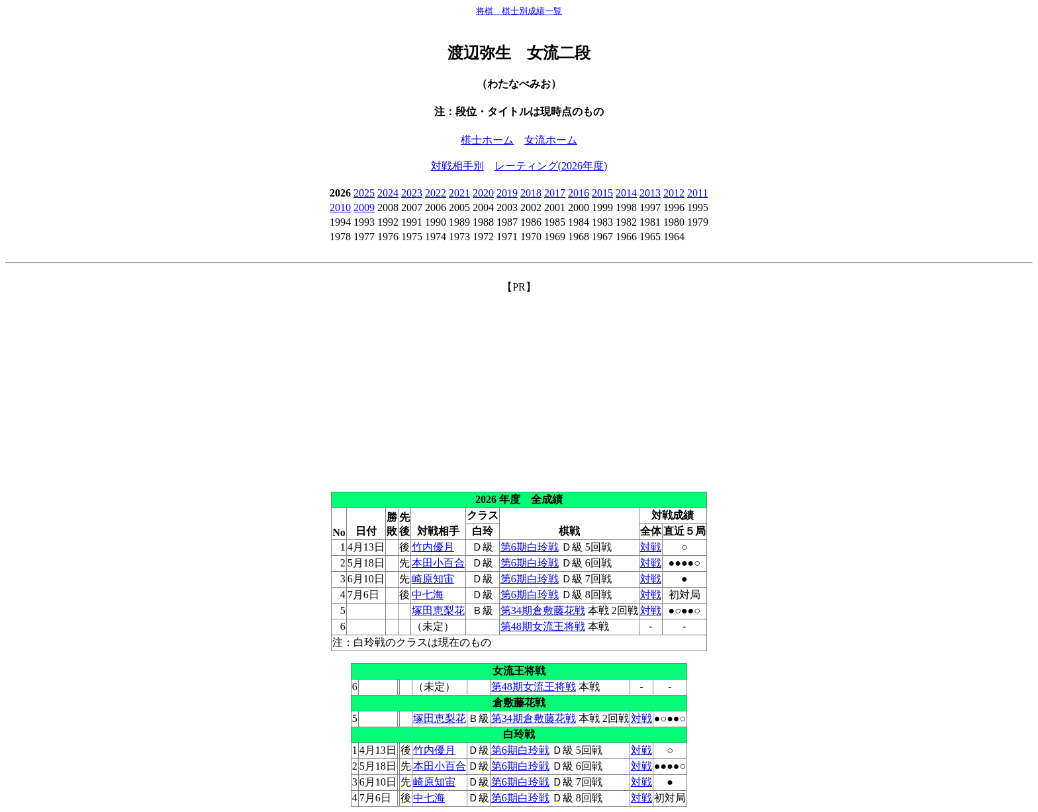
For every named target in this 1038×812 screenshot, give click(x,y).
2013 (650, 193)
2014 (626, 193)
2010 (340, 207)
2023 (411, 193)
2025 (364, 193)
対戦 (650, 547)
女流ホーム (550, 140)
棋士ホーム (487, 140)
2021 (459, 193)
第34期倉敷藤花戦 (542, 610)
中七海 (428, 594)
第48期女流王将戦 (542, 626)
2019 (507, 193)
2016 (578, 193)
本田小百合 (438, 562)
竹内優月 (433, 547)
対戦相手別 (457, 165)
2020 (483, 193)
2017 (554, 193)
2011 (697, 193)
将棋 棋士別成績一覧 (519, 11)
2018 (531, 193)
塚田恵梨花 (438, 610)
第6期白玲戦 (529, 547)
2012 (673, 193)
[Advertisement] (519, 387)
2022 (435, 193)
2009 (364, 207)
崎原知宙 (433, 578)
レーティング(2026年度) (551, 165)
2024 (388, 193)
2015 (602, 193)
